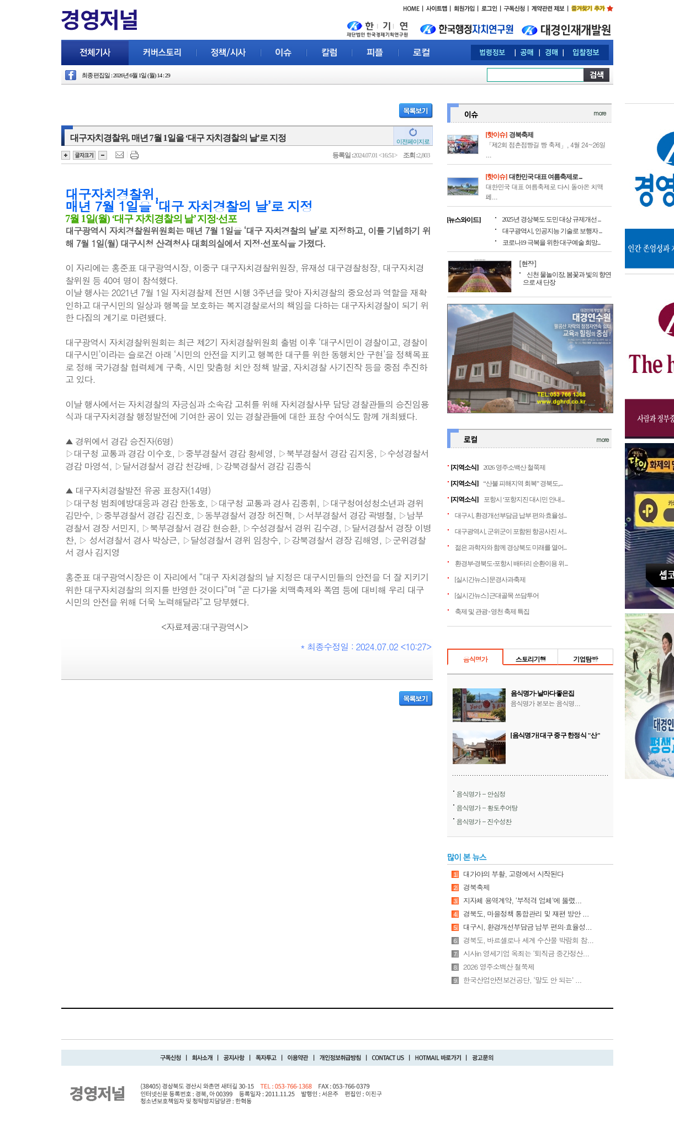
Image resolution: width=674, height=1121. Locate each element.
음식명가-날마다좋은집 (543, 693)
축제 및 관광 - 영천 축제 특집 (492, 611)
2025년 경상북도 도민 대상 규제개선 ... (551, 219)
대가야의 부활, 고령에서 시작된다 (513, 874)
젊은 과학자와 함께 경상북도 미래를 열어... (511, 547)
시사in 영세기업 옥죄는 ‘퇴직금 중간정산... (526, 953)
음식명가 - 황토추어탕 (487, 807)
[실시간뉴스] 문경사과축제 (490, 579)
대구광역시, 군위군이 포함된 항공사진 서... (511, 531)
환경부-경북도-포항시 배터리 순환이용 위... (511, 563)
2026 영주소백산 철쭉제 (514, 467)
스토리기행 (531, 659)
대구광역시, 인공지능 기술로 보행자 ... (552, 231)
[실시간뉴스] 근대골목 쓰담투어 (497, 595)
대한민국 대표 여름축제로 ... (545, 177)
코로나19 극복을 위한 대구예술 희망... (551, 242)
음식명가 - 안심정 (481, 793)
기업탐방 (585, 659)
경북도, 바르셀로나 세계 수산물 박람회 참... (528, 940)
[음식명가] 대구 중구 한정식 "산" (556, 735)
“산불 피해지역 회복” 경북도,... (523, 483)
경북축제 (521, 135)
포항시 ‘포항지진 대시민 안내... (524, 499)
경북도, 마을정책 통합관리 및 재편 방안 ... (526, 913)
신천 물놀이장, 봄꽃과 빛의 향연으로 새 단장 (567, 278)
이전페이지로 (412, 141)
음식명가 (475, 659)
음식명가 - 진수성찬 (484, 821)
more (599, 113)
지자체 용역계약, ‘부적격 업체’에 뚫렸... (522, 900)
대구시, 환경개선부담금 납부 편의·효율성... (511, 515)
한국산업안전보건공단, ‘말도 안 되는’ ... (522, 980)
